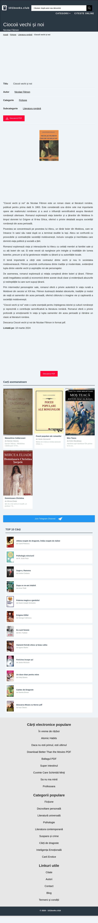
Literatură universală (48, 819)
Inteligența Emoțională (49, 853)
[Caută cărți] (58, 8)
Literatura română (32, 108)
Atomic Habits (49, 741)
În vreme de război (49, 734)
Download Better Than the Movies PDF (49, 755)
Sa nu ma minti (48, 783)
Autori (49, 882)
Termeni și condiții (49, 903)
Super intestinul (49, 769)
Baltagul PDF (49, 762)
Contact (49, 889)
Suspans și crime (49, 839)
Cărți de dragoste (49, 846)
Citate (49, 875)
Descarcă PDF (14, 118)
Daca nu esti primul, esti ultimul (49, 748)
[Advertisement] (49, 62)
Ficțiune (23, 100)
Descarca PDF (49, 374)
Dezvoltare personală (49, 812)
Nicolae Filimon (22, 92)
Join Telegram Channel (49, 519)
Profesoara (49, 789)
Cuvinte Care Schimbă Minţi (49, 776)
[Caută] (89, 8)
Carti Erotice (49, 860)
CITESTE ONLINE (84, 13)
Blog (49, 896)
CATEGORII (63, 13)
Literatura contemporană (49, 832)
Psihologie (49, 826)
